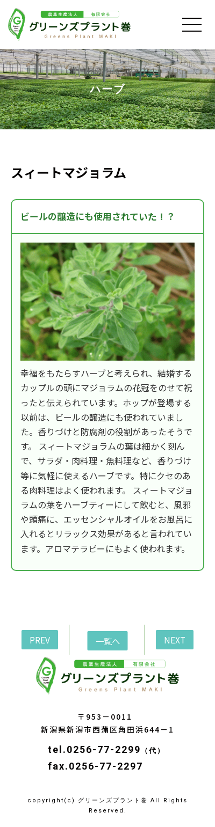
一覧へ (108, 641)
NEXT (174, 640)
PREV (40, 640)
